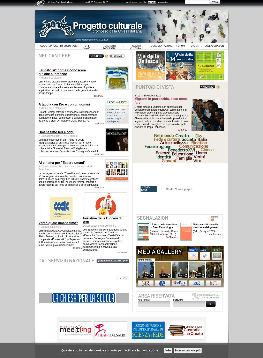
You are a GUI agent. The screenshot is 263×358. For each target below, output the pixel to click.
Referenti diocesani (109, 47)
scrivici (152, 2)
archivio (215, 216)
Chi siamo (86, 47)
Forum (180, 46)
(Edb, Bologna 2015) (204, 231)
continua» (99, 96)
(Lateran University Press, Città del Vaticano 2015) (164, 233)
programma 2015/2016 (109, 260)
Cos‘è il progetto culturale (58, 46)
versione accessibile (136, 2)
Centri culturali (136, 47)
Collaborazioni (215, 46)
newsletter (163, 2)
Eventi (195, 46)
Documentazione (161, 46)
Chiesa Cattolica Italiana (60, 2)
